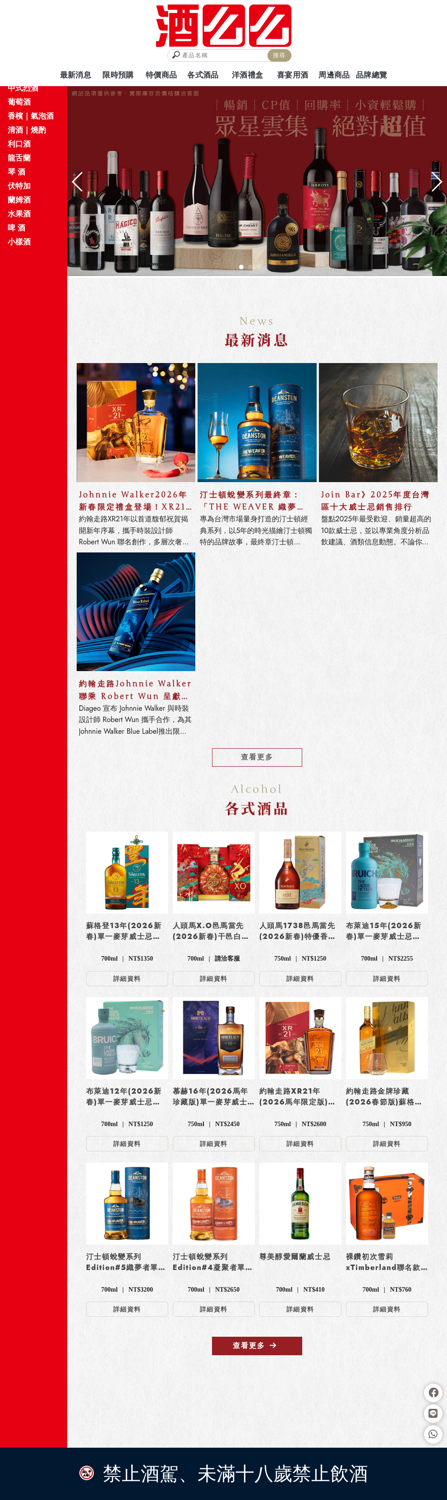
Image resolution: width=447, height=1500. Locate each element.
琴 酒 (16, 171)
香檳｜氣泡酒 (31, 115)
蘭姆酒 (19, 199)
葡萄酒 (19, 102)
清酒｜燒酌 (27, 129)
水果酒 (19, 213)
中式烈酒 (23, 88)
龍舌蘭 (19, 157)
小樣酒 (19, 241)
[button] (241, 267)
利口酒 (19, 143)
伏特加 (19, 185)
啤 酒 (16, 227)
